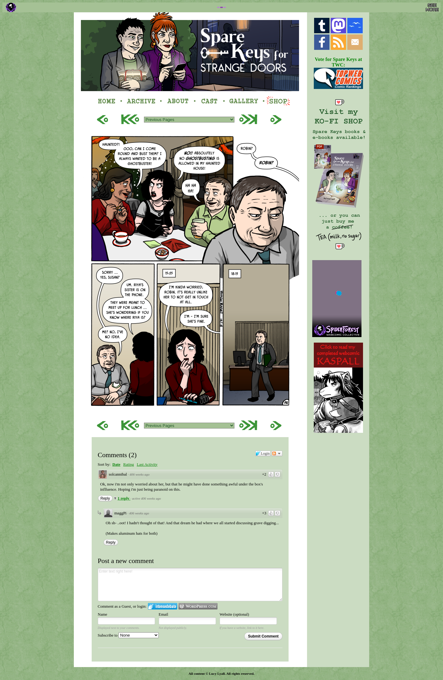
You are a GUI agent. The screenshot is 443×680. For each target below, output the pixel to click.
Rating (128, 464)
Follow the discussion (276, 453)
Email (163, 614)
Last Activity (147, 464)
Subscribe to (128, 635)
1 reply (124, 498)
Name (102, 614)
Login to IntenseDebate (162, 606)
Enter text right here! (190, 584)
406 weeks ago (140, 474)
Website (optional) (234, 614)
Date (116, 464)
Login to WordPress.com (198, 606)
